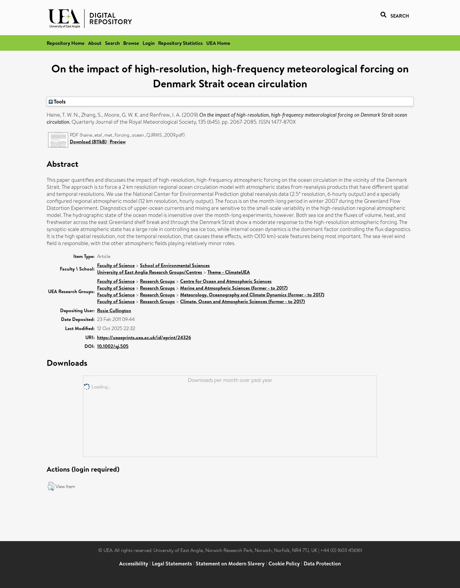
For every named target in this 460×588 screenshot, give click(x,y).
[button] (51, 486)
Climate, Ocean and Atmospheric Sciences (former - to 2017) (242, 301)
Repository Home (65, 43)
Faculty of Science (116, 265)
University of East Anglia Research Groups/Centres (149, 272)
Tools (57, 101)
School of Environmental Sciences (175, 265)
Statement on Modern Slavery (230, 563)
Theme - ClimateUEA (228, 272)
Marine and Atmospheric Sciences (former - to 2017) (234, 288)
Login (149, 43)
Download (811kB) (88, 141)
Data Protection (322, 563)
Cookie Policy (284, 563)
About (95, 43)
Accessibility (133, 563)
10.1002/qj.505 (112, 346)
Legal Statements (172, 563)
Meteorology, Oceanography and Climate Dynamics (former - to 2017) (252, 294)
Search (112, 43)
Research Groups (157, 281)
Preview (118, 141)
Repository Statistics (180, 43)
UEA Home (218, 43)
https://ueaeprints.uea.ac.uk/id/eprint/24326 (144, 337)
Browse (131, 43)
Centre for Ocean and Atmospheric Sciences (226, 281)
